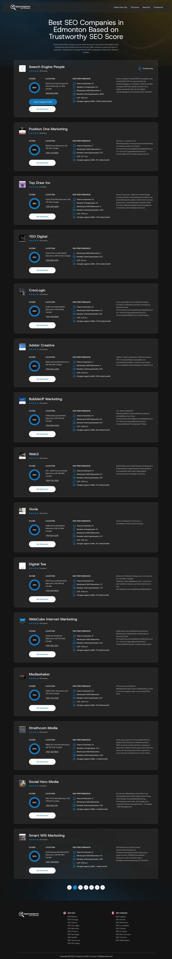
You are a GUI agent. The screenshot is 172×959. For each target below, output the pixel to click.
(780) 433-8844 (52, 752)
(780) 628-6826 (52, 316)
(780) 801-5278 (52, 535)
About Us (146, 7)
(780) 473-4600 (52, 590)
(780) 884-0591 (52, 260)
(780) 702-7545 (52, 698)
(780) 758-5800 (52, 862)
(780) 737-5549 (52, 153)
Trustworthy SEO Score (86, 36)
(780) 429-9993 (52, 206)
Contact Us (158, 7)
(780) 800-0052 (52, 425)
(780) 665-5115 (52, 805)
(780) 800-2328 (52, 369)
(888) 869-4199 (52, 93)
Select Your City (120, 7)
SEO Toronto (90, 956)
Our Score (135, 7)
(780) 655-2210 (52, 645)
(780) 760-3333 (52, 480)
